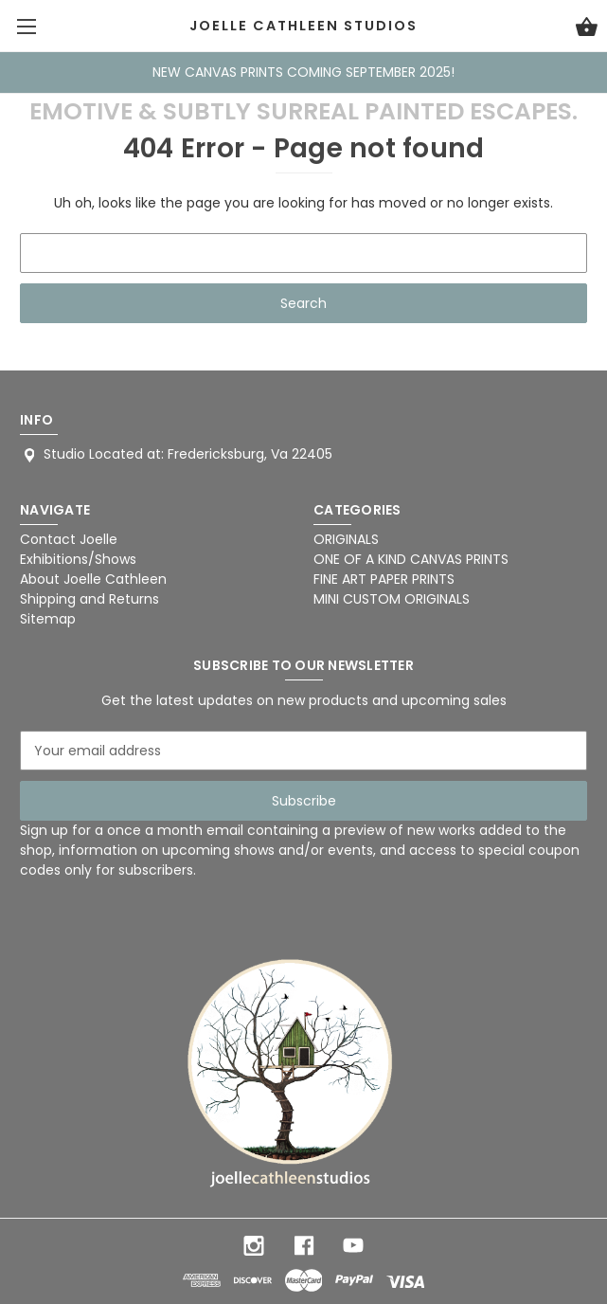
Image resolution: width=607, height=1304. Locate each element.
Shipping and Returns (89, 598)
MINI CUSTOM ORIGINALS (391, 598)
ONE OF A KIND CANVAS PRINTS (411, 559)
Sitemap (48, 618)
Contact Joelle (68, 539)
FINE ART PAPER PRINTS (384, 579)
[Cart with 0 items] (586, 29)
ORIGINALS (346, 539)
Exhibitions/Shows (78, 559)
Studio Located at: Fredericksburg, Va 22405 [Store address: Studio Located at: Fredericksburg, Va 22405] (188, 453)
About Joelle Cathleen (93, 579)
